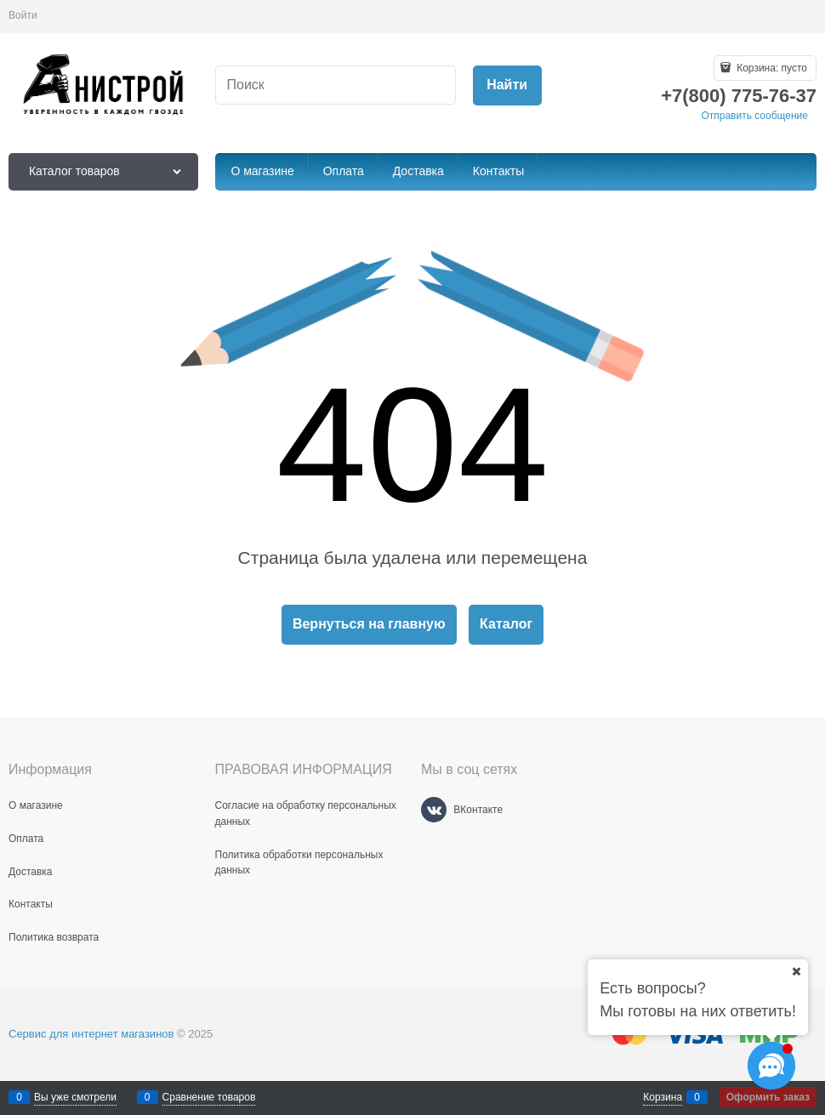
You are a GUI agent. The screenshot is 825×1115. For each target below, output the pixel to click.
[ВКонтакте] (434, 809)
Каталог (506, 624)
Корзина (662, 1097)
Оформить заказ (768, 1097)
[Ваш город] (796, 971)
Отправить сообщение (754, 116)
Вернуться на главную (369, 624)
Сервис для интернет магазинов (91, 1033)
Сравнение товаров (209, 1097)
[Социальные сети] (771, 1065)
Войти (23, 15)
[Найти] (507, 85)
